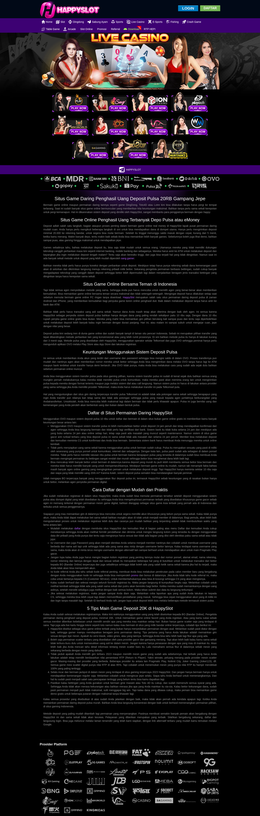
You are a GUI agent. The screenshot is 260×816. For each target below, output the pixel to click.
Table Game (51, 29)
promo (134, 575)
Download (131, 29)
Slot (60, 22)
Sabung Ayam (97, 22)
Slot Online (86, 29)
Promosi (101, 29)
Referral (115, 29)
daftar (77, 528)
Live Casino (135, 22)
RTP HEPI (149, 29)
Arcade (69, 29)
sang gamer (127, 258)
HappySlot (129, 297)
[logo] (70, 9)
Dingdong (76, 22)
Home (47, 21)
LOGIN (188, 8)
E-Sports (155, 22)
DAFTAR (210, 8)
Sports (117, 22)
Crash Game (191, 22)
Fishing (172, 22)
